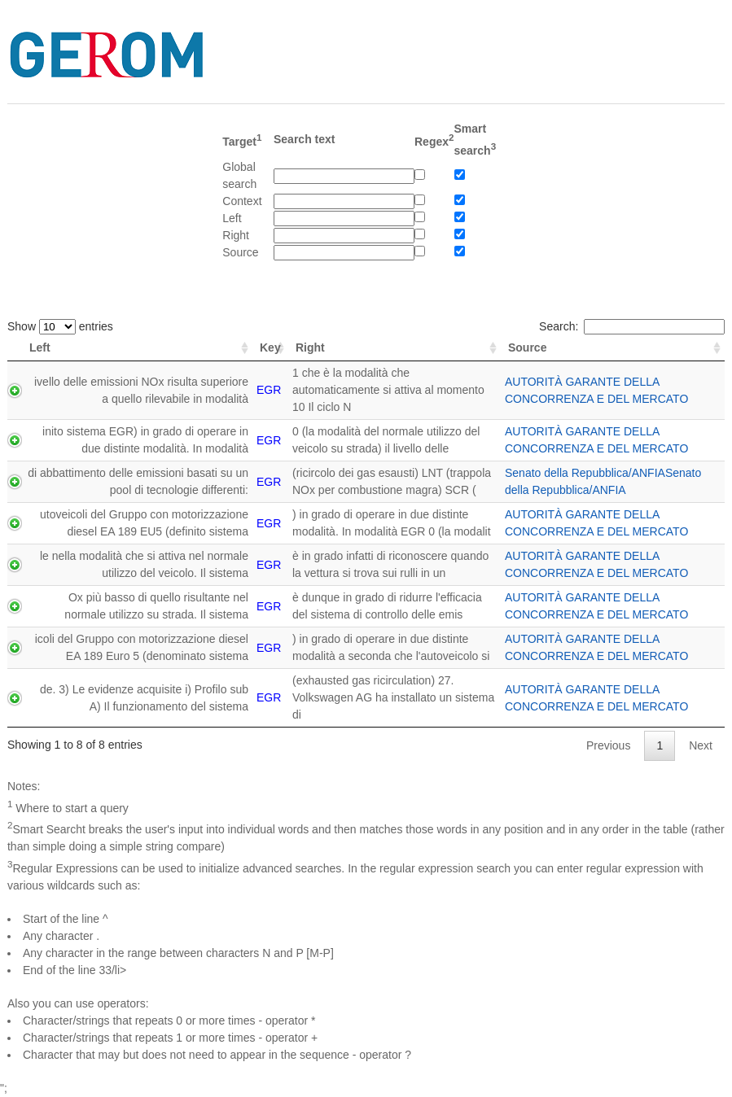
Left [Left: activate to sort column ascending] (39, 347)
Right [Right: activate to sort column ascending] (310, 347)
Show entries (60, 326)
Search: (632, 326)
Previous (608, 745)
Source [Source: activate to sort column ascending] (527, 347)
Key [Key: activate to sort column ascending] (270, 347)
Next (700, 745)
